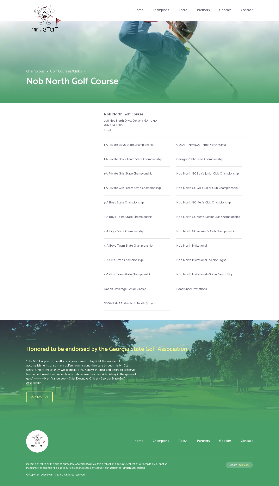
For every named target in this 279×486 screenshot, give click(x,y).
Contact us (39, 397)
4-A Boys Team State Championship (128, 245)
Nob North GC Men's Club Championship (203, 202)
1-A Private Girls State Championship (128, 173)
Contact (247, 10)
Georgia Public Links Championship (199, 159)
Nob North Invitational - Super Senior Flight (205, 274)
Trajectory (243, 464)
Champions (161, 10)
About (183, 10)
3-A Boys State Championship (124, 202)
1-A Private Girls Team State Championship (132, 188)
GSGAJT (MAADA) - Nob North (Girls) (201, 144)
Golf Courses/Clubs (66, 71)
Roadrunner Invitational (192, 289)
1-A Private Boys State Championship (129, 144)
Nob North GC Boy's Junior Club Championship (207, 173)
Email (107, 130)
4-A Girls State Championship (123, 260)
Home (138, 10)
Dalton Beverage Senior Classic (125, 289)
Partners (203, 10)
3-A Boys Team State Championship (128, 217)
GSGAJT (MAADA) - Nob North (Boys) (129, 303)
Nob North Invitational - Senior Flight (201, 260)
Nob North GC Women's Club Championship (206, 231)
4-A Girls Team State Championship (128, 274)
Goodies (225, 10)
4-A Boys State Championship (124, 231)
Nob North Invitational (191, 245)
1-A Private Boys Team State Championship (133, 159)
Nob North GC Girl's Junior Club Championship (207, 188)
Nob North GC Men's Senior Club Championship (208, 217)
